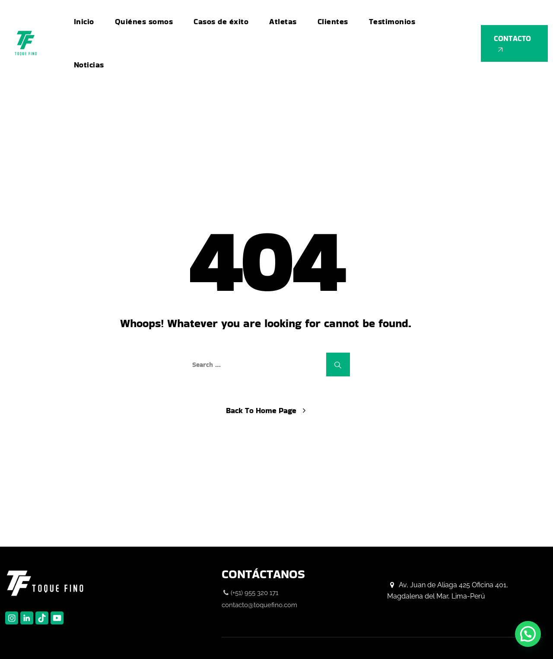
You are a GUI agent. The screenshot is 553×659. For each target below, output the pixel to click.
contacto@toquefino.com (259, 605)
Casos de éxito (221, 21)
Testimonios (392, 21)
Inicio (84, 21)
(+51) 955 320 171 (254, 593)
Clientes (333, 21)
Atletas (283, 21)
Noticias (89, 64)
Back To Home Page (261, 410)
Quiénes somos (144, 21)
